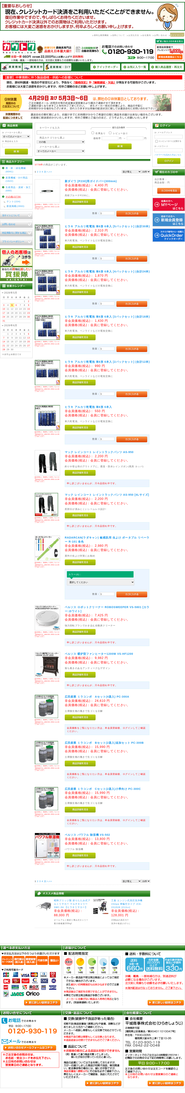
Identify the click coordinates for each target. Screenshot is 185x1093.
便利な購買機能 (101, 35)
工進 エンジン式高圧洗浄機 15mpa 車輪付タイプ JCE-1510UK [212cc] (126, 903)
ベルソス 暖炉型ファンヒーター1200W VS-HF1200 (99, 653)
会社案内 (146, 35)
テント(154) (13, 201)
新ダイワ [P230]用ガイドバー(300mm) (91, 181)
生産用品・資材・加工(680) (18, 189)
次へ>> (48, 171)
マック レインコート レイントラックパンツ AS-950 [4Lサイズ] (107, 494)
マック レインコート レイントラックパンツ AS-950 (99, 452)
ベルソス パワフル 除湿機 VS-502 (87, 834)
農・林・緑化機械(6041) (16, 170)
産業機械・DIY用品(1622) (17, 179)
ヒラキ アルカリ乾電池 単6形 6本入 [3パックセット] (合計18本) (107, 316)
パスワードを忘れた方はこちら (168, 155)
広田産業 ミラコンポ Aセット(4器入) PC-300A (97, 696)
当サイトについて (11, 215)
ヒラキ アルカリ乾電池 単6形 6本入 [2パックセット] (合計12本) (107, 361)
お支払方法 (133, 35)
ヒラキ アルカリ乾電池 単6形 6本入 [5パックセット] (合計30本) (107, 226)
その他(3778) (13, 196)
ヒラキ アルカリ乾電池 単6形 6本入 (88, 406)
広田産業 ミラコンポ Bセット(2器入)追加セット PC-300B (104, 742)
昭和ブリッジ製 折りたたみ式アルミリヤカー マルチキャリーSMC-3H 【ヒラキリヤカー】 (72, 903)
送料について (118, 35)
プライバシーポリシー (13, 241)
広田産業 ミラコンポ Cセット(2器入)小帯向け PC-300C (103, 788)
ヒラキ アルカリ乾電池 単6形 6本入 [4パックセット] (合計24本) (107, 271)
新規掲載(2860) (15, 206)
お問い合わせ (160, 35)
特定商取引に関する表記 (14, 233)
